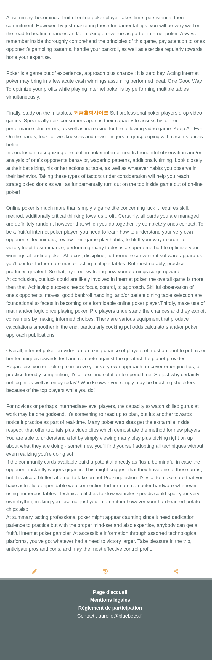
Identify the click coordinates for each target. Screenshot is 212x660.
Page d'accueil (110, 592)
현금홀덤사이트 (91, 113)
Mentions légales (110, 600)
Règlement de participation (110, 608)
